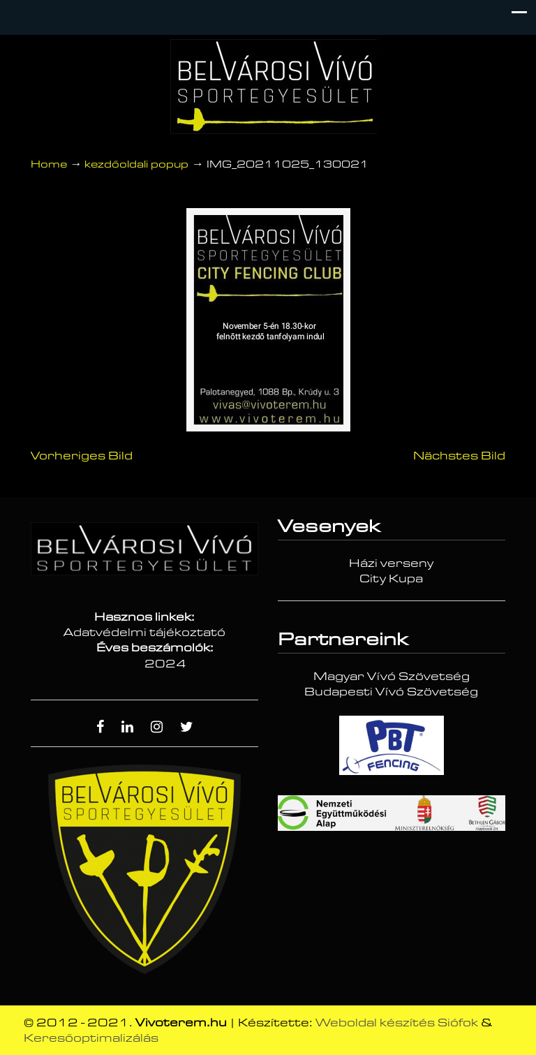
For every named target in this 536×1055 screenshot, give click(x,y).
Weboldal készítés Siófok (396, 1023)
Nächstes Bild (459, 456)
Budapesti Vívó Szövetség (391, 692)
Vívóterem (275, 86)
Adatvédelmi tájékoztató (144, 632)
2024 (165, 664)
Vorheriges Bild (82, 456)
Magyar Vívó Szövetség (391, 676)
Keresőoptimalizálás (91, 1038)
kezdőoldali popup (136, 164)
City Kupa (391, 579)
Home (49, 164)
